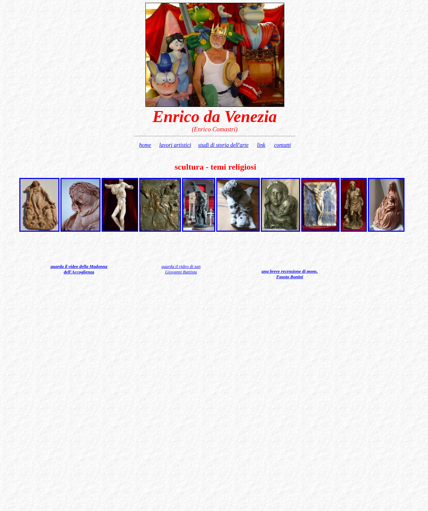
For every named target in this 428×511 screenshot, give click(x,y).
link (261, 145)
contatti (282, 145)
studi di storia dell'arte (223, 145)
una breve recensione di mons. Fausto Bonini (289, 274)
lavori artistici (175, 145)
